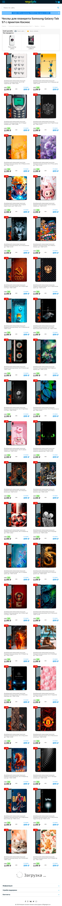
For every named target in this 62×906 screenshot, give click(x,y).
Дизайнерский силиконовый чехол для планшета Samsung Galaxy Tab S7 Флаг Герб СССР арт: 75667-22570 (16, 613)
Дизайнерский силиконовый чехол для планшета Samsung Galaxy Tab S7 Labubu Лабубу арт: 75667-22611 (15, 450)
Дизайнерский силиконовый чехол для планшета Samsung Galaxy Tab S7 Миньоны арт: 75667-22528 (17, 327)
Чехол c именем (32, 31)
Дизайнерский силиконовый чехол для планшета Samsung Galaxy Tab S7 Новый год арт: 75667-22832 (16, 654)
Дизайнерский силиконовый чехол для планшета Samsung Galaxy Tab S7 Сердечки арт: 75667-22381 (45, 695)
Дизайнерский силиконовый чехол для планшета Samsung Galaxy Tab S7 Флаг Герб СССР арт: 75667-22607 (16, 286)
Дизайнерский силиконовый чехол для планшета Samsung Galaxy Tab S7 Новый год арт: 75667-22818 (45, 858)
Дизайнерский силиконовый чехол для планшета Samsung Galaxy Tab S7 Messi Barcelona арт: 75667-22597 (44, 491)
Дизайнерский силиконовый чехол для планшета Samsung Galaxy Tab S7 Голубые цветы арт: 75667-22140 (15, 572)
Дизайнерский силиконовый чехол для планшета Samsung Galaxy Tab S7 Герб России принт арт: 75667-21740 (45, 286)
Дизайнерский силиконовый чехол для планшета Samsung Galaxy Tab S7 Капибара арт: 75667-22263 (45, 654)
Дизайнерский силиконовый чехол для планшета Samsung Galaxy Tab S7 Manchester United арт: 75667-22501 (45, 736)
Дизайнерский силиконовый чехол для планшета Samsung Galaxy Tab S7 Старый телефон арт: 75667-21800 (15, 123)
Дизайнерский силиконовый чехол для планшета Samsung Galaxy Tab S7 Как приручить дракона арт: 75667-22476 (43, 450)
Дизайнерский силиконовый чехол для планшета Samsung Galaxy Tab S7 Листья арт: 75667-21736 (45, 613)
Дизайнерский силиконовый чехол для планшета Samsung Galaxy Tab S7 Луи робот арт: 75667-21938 (16, 736)
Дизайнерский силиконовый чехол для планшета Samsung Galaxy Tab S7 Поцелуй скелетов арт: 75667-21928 (44, 531)
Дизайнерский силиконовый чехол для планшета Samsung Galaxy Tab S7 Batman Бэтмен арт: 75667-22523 (15, 491)
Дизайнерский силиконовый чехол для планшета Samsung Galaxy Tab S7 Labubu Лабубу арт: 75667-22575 (44, 205)
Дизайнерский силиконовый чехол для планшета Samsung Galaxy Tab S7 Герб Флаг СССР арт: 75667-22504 (16, 409)
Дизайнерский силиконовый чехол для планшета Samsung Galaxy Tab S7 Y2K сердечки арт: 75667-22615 (14, 82)
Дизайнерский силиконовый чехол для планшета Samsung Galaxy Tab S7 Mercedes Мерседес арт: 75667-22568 (16, 695)
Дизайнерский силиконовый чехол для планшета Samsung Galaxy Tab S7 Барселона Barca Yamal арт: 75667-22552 (16, 817)
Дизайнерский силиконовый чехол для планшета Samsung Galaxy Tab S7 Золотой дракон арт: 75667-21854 (44, 572)
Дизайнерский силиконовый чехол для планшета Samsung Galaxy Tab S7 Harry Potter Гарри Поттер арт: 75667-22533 (45, 817)
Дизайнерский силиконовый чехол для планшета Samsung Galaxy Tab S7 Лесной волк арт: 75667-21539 (16, 245)
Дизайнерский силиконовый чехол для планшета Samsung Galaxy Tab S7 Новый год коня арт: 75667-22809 (16, 776)
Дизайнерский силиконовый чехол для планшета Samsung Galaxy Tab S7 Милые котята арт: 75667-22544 (17, 164)
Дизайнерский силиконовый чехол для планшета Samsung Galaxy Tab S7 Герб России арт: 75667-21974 (45, 123)
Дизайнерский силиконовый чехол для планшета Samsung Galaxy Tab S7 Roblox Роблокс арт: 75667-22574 (44, 245)
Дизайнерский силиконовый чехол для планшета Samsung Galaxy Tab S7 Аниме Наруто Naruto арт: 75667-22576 (15, 205)
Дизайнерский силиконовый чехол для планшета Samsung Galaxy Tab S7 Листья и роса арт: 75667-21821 (46, 409)
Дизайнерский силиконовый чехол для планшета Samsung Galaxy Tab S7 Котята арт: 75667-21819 (16, 858)
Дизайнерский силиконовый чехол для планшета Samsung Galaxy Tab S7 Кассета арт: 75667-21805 (16, 368)
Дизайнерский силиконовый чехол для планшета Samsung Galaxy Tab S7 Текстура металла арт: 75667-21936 (44, 776)
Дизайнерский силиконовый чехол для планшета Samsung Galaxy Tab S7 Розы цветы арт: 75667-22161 (45, 164)
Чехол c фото (20, 31)
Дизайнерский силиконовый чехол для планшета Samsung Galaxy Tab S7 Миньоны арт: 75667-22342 (46, 82)
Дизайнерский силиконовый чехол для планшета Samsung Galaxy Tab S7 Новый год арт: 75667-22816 (16, 531)
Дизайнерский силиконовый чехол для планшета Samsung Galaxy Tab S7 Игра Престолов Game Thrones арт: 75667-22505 (45, 327)
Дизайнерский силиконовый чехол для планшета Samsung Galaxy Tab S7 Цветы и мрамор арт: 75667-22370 (44, 368)
